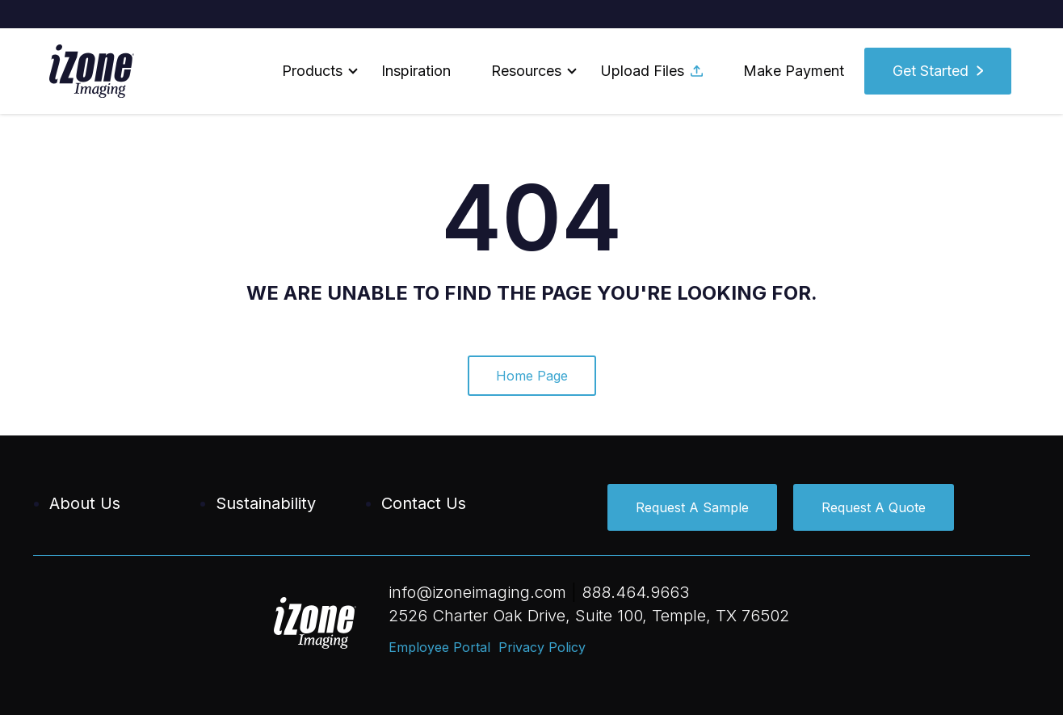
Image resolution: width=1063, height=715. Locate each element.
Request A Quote (873, 507)
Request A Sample (692, 507)
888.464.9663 (635, 592)
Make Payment (793, 70)
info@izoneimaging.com (477, 592)
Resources (526, 70)
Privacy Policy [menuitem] (542, 647)
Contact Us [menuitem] (423, 503)
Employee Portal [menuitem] (439, 647)
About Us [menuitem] (84, 503)
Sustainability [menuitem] (266, 503)
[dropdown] (311, 71)
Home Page (532, 376)
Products (312, 70)
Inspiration (416, 70)
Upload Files (651, 70)
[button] (311, 71)
